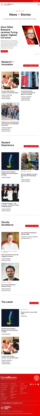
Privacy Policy (9, 411)
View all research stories (30, 65)
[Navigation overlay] (38, 4)
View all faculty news (31, 225)
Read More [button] (4, 51)
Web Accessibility (3, 411)
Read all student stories (31, 146)
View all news (34, 303)
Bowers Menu (35, 1)
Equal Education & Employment (17, 411)
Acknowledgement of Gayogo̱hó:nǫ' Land (12, 403)
